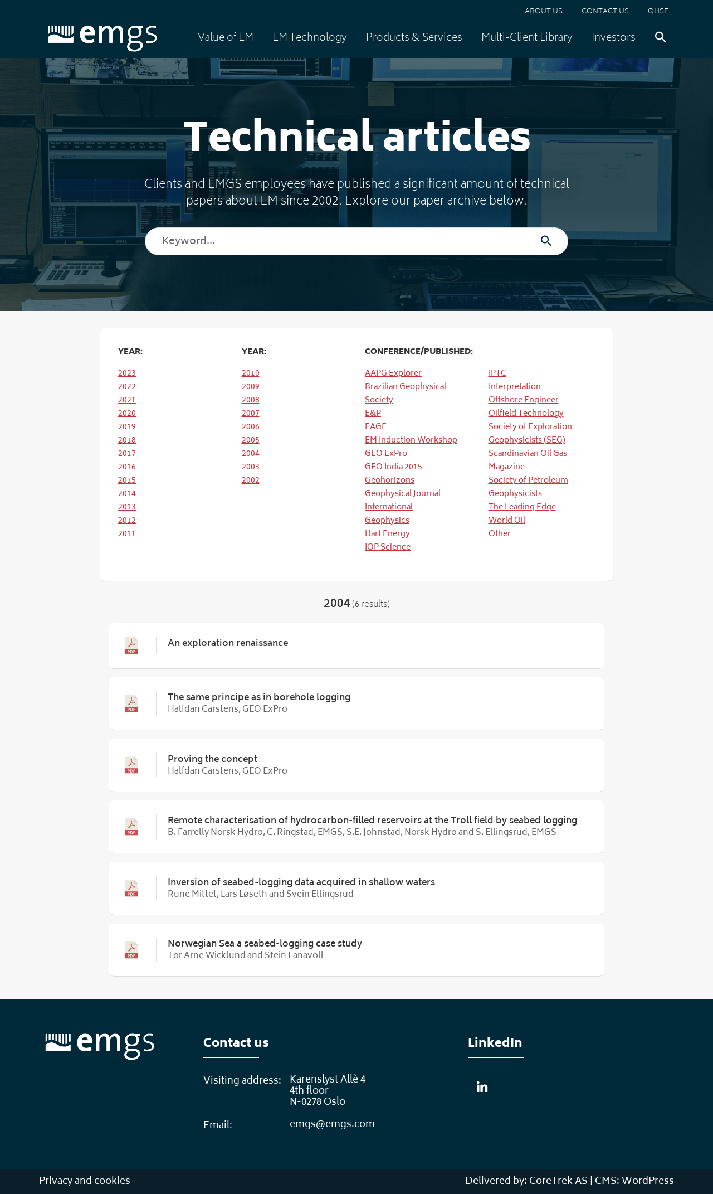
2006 (251, 427)
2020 (127, 414)
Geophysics (387, 521)
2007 (251, 414)
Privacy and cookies (84, 1181)
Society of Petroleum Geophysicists (528, 487)
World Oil (507, 521)
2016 (127, 467)
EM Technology (309, 38)
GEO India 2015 (393, 467)
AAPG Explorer (393, 374)
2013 (127, 508)
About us (544, 12)
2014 (127, 494)
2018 (127, 441)
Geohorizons (389, 481)
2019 (127, 427)
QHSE (658, 12)
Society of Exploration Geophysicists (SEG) (530, 434)
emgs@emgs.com (332, 1125)
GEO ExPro (386, 454)
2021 (127, 400)
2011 (127, 534)
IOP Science (388, 548)
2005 (251, 441)
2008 (251, 400)
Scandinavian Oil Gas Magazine (528, 460)
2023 (127, 374)
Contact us (605, 12)
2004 (251, 454)
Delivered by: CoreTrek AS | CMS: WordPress (569, 1181)
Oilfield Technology (526, 414)
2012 (127, 521)
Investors (614, 38)
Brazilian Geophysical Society (405, 393)
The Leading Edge (522, 508)
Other (500, 534)
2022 (127, 387)
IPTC (497, 374)
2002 (251, 481)
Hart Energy (387, 534)
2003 (251, 467)
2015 (127, 481)
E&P (373, 414)
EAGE (376, 427)
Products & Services (414, 38)
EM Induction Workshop (411, 441)
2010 (251, 374)
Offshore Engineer (524, 400)
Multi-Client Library (527, 38)
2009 (251, 387)
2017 (127, 454)
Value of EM (225, 38)
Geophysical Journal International (403, 501)
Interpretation (515, 387)
